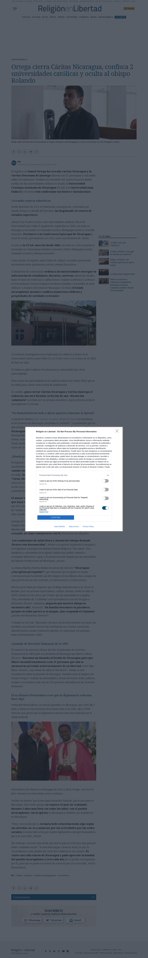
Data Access (74, 526)
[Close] (117, 431)
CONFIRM (55, 517)
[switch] (105, 481)
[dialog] (74, 479)
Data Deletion (59, 526)
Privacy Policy (88, 526)
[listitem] (74, 475)
